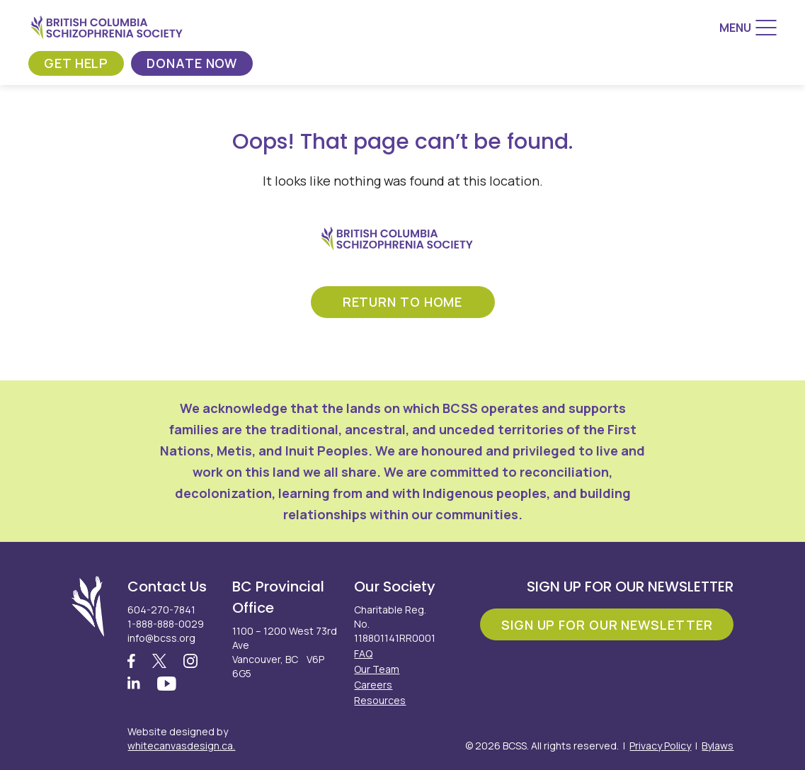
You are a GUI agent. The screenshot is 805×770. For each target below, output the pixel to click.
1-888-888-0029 (165, 623)
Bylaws (717, 745)
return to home (403, 301)
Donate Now (192, 63)
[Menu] (748, 27)
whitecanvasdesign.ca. (181, 745)
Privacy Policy (660, 745)
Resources (380, 700)
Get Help (76, 63)
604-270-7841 (161, 609)
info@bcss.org (161, 638)
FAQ (363, 653)
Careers (373, 684)
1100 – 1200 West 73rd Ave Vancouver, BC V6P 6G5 (284, 652)
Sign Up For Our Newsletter (606, 624)
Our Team (376, 669)
